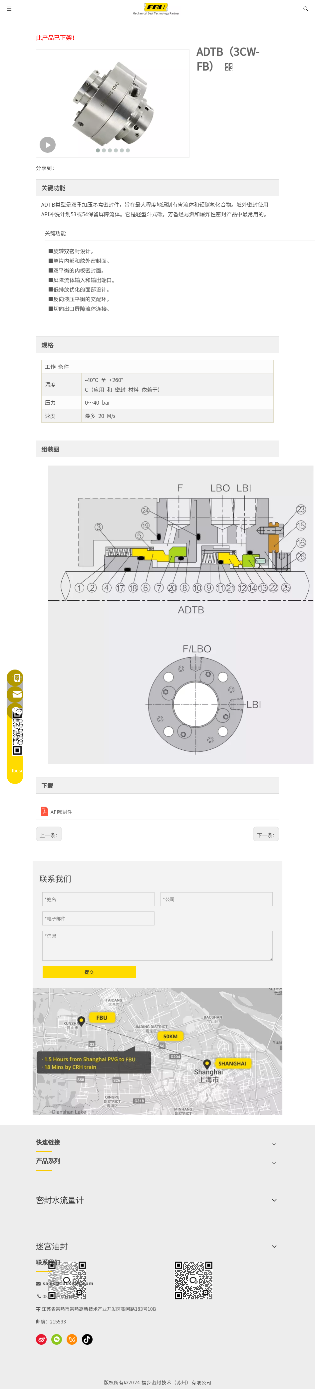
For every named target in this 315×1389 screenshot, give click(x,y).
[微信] (56, 1339)
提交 (89, 972)
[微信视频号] (72, 1339)
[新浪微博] (41, 1339)
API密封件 (61, 812)
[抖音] (87, 1339)
